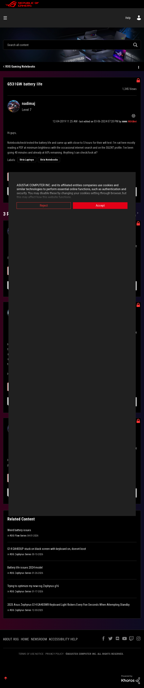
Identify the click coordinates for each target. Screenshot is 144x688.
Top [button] (5, 678)
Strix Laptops (27, 159)
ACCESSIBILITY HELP (63, 639)
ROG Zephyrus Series (20, 554)
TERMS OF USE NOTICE (31, 653)
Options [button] (138, 66)
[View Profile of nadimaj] (28, 103)
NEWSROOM (39, 639)
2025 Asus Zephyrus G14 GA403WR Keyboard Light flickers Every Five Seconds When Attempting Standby (68, 604)
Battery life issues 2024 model (25, 567)
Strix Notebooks (49, 159)
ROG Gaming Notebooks (20, 66)
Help (128, 18)
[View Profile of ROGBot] (132, 121)
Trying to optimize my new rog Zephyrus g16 (33, 586)
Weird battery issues (19, 530)
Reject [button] (42, 205)
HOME (25, 639)
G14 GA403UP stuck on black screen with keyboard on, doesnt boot (46, 548)
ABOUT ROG (11, 639)
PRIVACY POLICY (54, 653)
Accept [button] (101, 205)
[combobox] (72, 45)
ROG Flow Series (18, 535)
